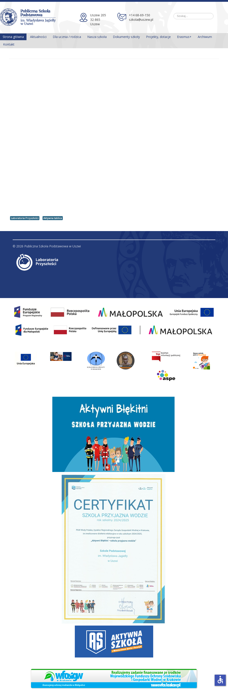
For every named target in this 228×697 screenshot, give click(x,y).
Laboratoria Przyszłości (25, 218)
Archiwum (205, 37)
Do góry (209, 246)
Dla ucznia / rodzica (67, 37)
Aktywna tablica (52, 218)
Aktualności (38, 37)
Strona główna (13, 37)
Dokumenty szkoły (126, 37)
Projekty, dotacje (158, 37)
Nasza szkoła (97, 37)
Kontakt (8, 44)
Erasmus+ (184, 37)
